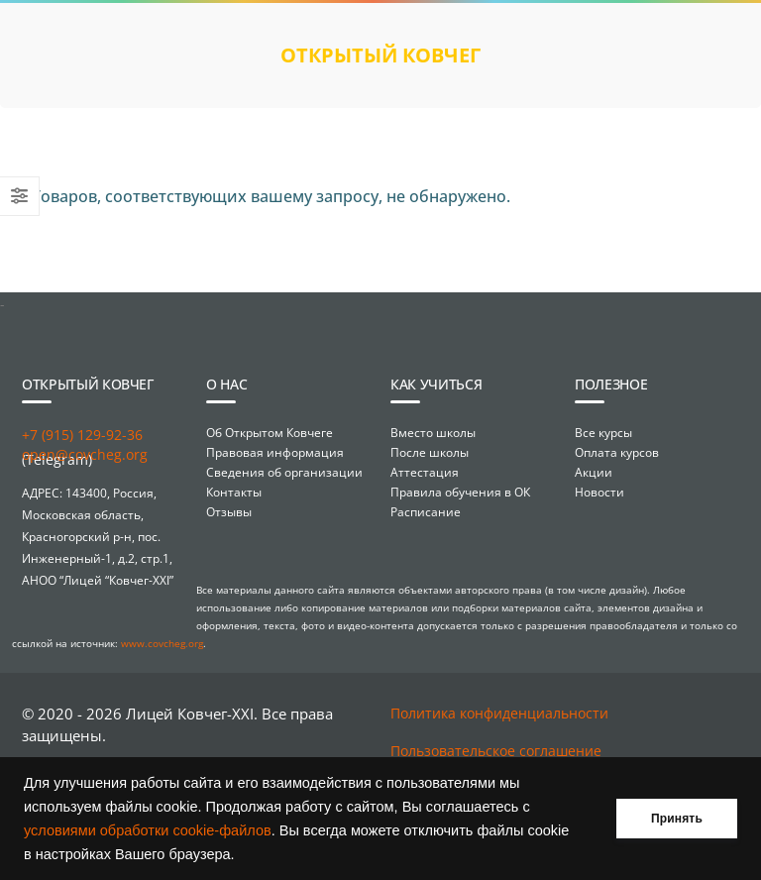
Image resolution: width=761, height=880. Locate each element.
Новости (599, 492)
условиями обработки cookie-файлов (148, 830)
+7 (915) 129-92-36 (82, 434)
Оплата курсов (617, 452)
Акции (593, 472)
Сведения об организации (284, 472)
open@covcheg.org (85, 454)
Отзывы (229, 511)
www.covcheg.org (162, 643)
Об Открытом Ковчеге (269, 432)
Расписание (425, 511)
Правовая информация (275, 452)
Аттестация (424, 472)
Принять (677, 818)
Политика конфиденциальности (499, 713)
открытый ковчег (380, 55)
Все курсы (603, 432)
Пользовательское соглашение (495, 750)
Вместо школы (433, 432)
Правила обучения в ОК (460, 492)
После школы (429, 452)
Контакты (234, 492)
